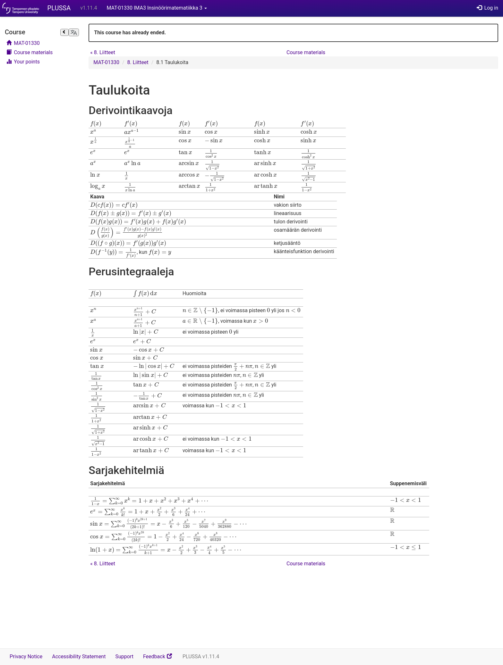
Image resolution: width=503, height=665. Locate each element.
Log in (487, 8)
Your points (23, 62)
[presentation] (95, 123)
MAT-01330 (23, 43)
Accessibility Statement (79, 656)
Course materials (29, 52)
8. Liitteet (102, 52)
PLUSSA (59, 8)
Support (124, 656)
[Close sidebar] (64, 32)
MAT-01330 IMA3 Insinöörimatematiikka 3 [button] (157, 8)
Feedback (160, 659)
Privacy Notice (26, 656)
